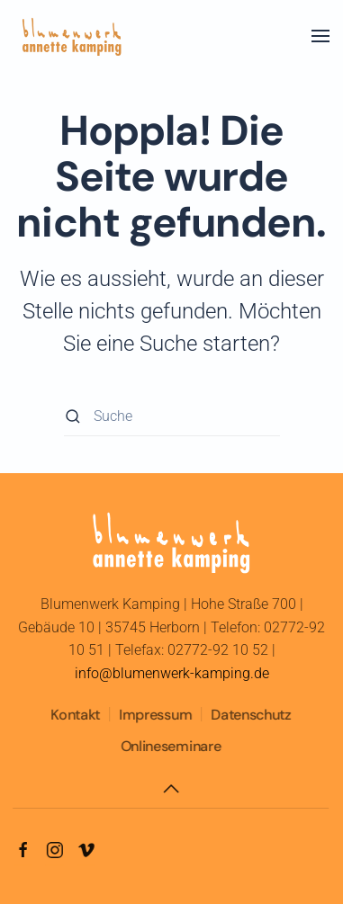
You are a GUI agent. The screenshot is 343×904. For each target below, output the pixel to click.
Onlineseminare (170, 746)
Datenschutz (249, 714)
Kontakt (74, 714)
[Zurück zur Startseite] (72, 36)
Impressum (154, 714)
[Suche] (172, 416)
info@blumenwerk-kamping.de (172, 673)
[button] (320, 36)
